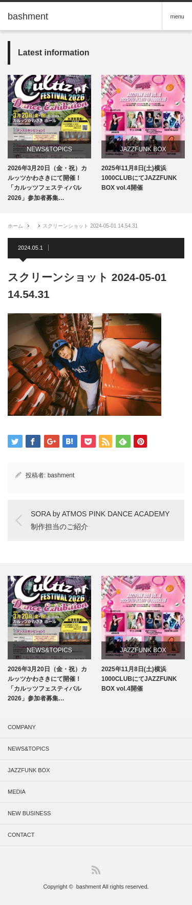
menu (177, 16)
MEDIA (17, 792)
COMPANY (22, 727)
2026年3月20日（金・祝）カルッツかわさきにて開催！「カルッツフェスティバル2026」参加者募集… (47, 183)
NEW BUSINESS (29, 813)
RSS (96, 870)
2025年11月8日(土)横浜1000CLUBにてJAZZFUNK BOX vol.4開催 (139, 178)
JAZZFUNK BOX (143, 149)
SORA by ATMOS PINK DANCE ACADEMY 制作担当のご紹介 (100, 520)
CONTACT (21, 835)
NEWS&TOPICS (49, 149)
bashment (61, 475)
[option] (49, 139)
